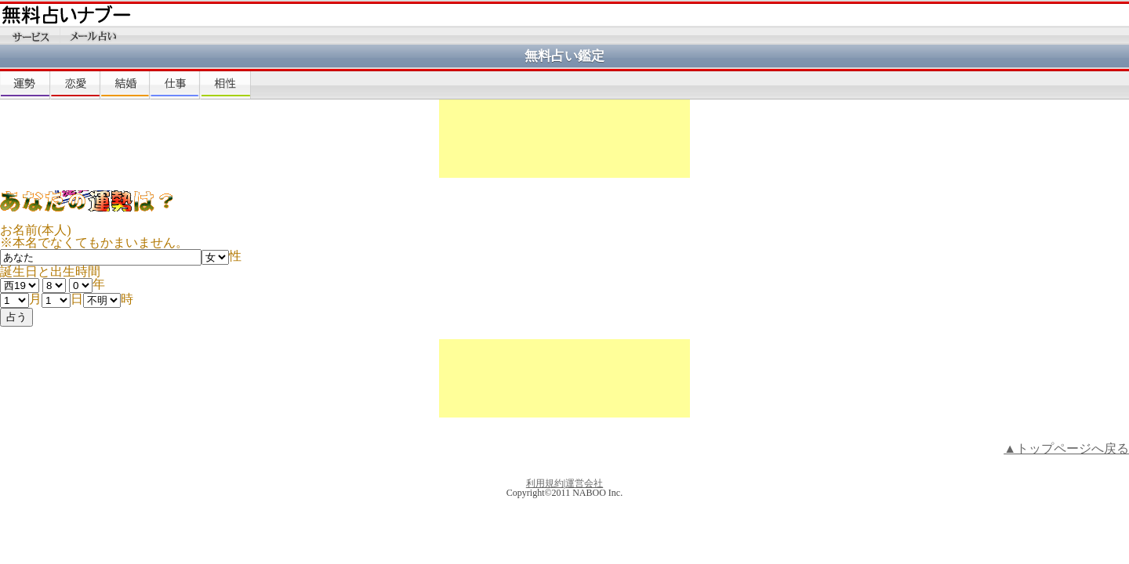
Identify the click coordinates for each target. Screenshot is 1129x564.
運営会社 (584, 483)
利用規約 (545, 483)
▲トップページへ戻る (1066, 448)
